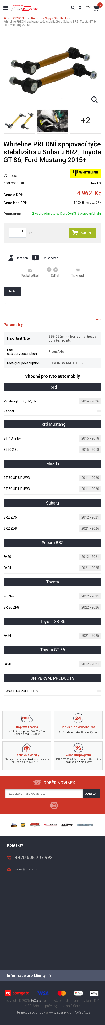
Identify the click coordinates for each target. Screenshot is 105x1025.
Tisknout (77, 272)
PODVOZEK (19, 18)
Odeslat (91, 793)
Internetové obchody (30, 1012)
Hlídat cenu (18, 258)
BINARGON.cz (80, 1012)
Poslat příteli (30, 273)
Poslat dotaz (45, 258)
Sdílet (53, 272)
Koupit (82, 232)
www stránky (58, 1012)
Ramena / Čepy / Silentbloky (49, 18)
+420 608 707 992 (33, 857)
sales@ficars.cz (26, 869)
